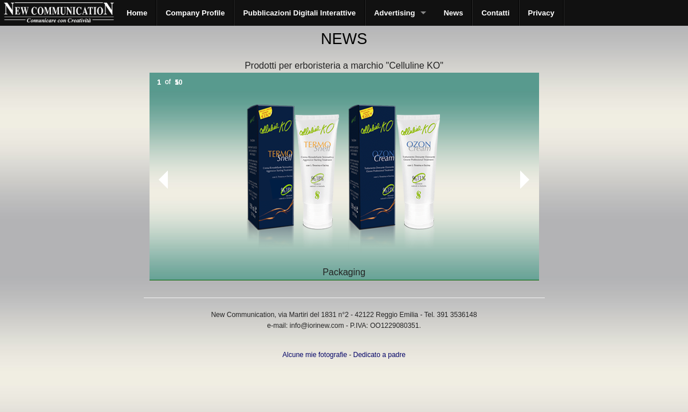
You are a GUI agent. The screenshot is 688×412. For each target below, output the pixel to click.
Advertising (394, 13)
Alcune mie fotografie (314, 355)
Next (524, 180)
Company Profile (195, 13)
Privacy (541, 13)
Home (137, 13)
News (453, 13)
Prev (159, 180)
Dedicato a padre (379, 355)
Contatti (495, 13)
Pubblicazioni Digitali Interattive (299, 13)
